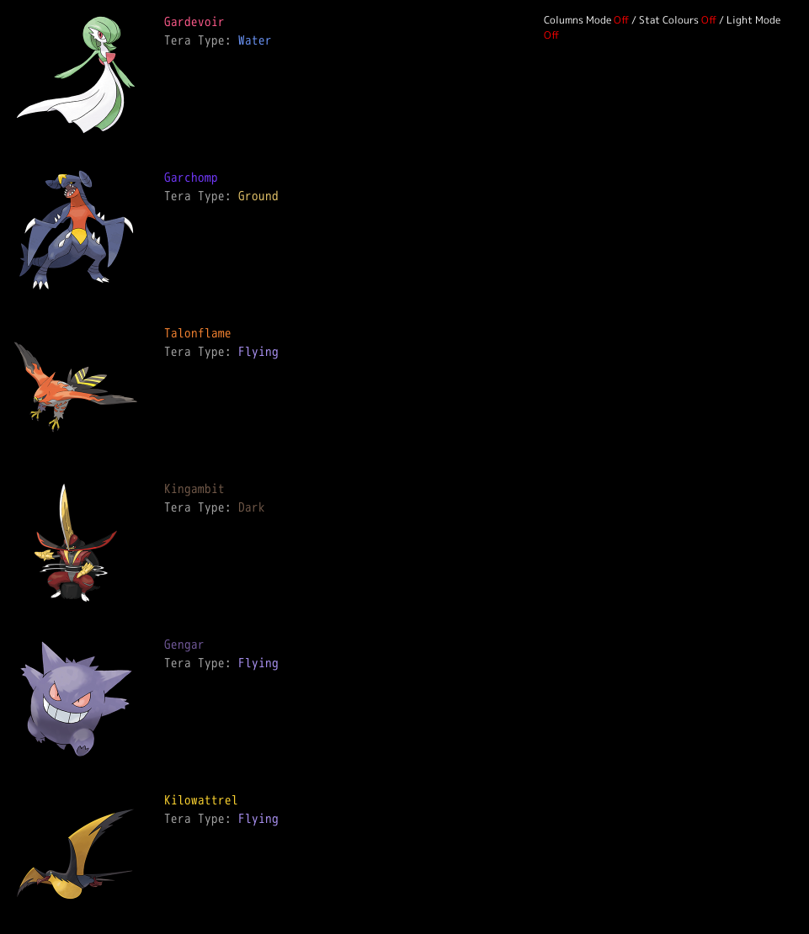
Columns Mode (577, 20)
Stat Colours (669, 20)
